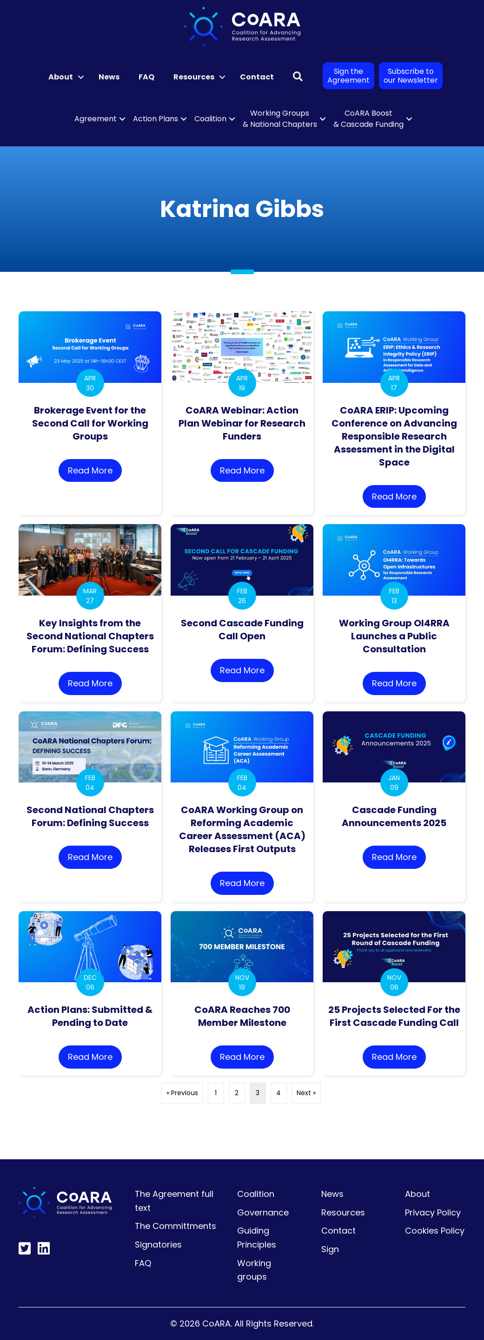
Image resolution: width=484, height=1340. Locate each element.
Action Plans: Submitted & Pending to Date (89, 1016)
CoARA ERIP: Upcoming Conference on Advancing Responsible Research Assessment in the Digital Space (394, 436)
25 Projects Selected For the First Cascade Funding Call (394, 1016)
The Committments (175, 1226)
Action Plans (155, 118)
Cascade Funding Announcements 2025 (394, 816)
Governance (263, 1212)
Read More (95, 470)
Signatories (158, 1244)
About (60, 77)
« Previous (182, 1092)
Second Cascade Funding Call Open (242, 630)
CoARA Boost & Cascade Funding (368, 119)
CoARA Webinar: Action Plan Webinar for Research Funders (242, 423)
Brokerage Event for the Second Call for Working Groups (90, 423)
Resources (193, 77)
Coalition (210, 118)
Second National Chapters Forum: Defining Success (90, 816)
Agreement (95, 118)
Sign (330, 1249)
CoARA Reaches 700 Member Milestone (242, 1016)
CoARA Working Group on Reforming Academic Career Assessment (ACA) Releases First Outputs (242, 829)
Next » (306, 1092)
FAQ (146, 77)
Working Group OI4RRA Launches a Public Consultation (394, 636)
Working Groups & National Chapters (280, 119)
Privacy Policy (433, 1212)
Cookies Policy (434, 1230)
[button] (81, 77)
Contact (257, 77)
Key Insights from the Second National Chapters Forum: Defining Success (90, 636)
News (109, 77)
